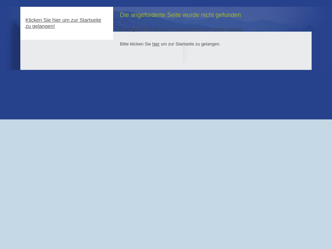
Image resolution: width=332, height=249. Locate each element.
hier (156, 43)
